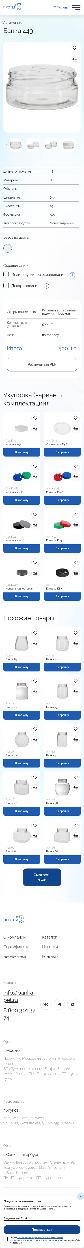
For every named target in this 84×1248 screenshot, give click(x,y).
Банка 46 (11, 803)
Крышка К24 (13, 540)
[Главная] (13, 920)
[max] (72, 1004)
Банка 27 (11, 755)
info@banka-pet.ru (19, 996)
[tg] (59, 1004)
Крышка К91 (13, 444)
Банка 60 (11, 851)
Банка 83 (11, 659)
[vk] (46, 1004)
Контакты (50, 956)
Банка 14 (51, 659)
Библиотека (14, 956)
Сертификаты (16, 946)
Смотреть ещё (42, 877)
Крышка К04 (54, 540)
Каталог (49, 937)
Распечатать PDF (42, 364)
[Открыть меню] (76, 7)
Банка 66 (52, 851)
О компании (14, 937)
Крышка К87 (54, 588)
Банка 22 (11, 707)
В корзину (21, 452)
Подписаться (42, 1229)
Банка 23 (51, 707)
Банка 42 (52, 755)
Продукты (63, 313)
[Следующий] (78, 145)
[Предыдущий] (6, 145)
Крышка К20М (55, 492)
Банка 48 (52, 803)
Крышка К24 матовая (19, 588)
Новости (50, 946)
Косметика (50, 310)
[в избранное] (74, 48)
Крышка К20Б (14, 492)
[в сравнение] (74, 60)
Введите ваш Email (16, 1218)
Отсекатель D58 (56, 444)
